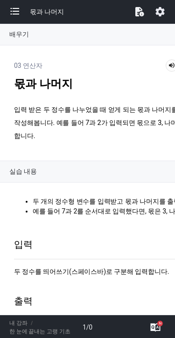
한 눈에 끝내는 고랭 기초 (39, 331)
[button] (19, 12)
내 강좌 (18, 323)
